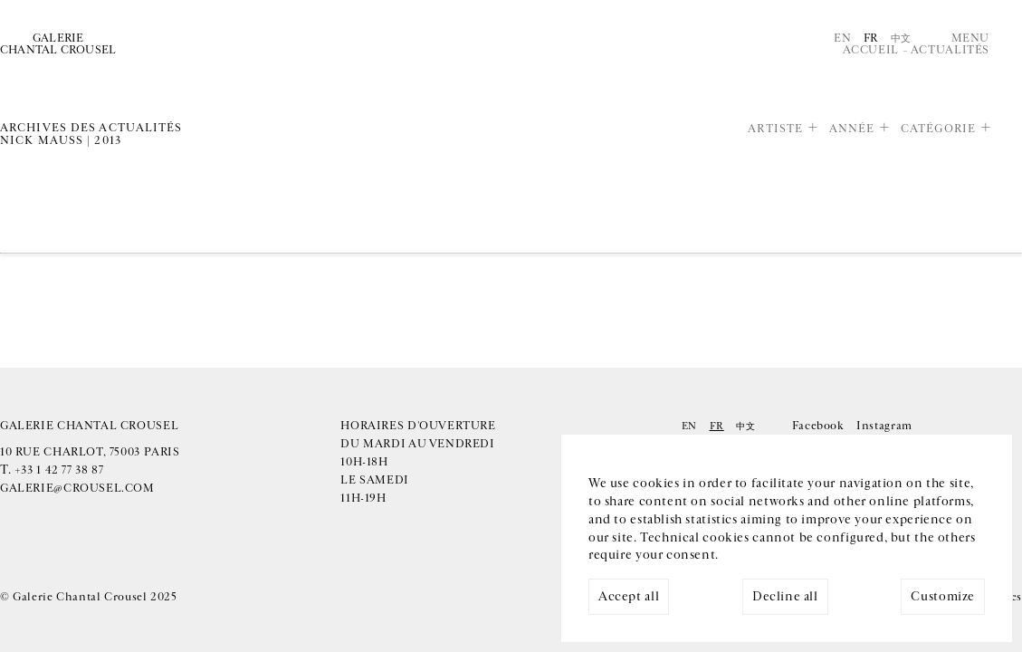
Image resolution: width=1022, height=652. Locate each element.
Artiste (775, 129)
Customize (943, 597)
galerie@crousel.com (77, 488)
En (842, 38)
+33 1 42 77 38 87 (59, 470)
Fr (871, 38)
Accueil (871, 50)
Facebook (818, 426)
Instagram (884, 426)
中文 (901, 38)
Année (852, 129)
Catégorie (938, 129)
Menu (970, 38)
